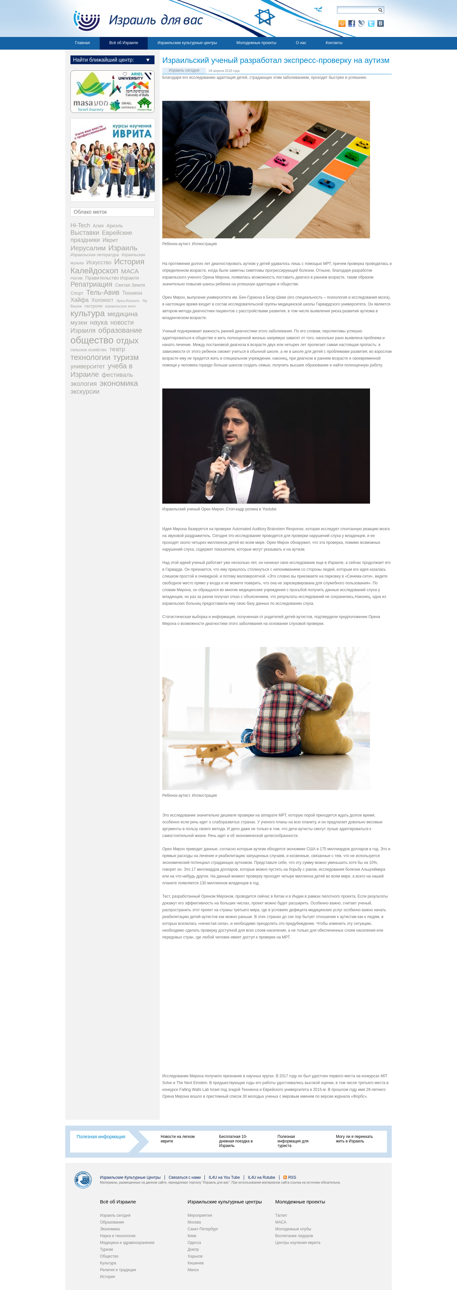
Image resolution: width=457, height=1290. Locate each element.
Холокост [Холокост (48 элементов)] (103, 300)
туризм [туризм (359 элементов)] (126, 357)
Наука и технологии (117, 1236)
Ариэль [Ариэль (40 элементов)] (114, 225)
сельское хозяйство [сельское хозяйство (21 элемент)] (88, 350)
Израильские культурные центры (187, 43)
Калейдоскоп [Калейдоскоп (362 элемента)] (94, 270)
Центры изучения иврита (297, 1242)
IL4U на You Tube (224, 1177)
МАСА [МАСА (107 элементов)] (130, 271)
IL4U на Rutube (261, 1177)
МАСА (280, 1222)
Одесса (194, 1242)
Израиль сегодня (184, 70)
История (107, 1276)
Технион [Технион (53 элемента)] (132, 293)
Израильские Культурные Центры (130, 1177)
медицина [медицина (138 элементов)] (122, 313)
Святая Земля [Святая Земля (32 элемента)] (130, 285)
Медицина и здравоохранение (127, 1242)
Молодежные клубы (293, 1229)
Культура (108, 1263)
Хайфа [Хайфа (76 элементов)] (79, 300)
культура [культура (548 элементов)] (87, 313)
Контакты (334, 43)
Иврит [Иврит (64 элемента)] (110, 240)
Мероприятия (200, 1215)
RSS (292, 1177)
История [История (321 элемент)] (129, 261)
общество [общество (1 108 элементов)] (92, 340)
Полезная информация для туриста (293, 1141)
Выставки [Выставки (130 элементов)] (84, 232)
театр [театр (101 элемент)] (117, 349)
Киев (192, 1236)
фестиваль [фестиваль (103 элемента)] (117, 374)
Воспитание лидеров (294, 1236)
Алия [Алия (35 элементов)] (98, 225)
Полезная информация (101, 1136)
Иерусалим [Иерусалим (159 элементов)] (88, 248)
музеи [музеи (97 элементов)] (78, 322)
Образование (112, 1222)
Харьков (195, 1256)
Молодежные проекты (257, 43)
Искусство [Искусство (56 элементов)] (98, 262)
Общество (109, 1256)
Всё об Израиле (123, 43)
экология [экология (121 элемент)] (83, 383)
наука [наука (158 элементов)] (99, 322)
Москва (194, 1222)
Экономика (110, 1229)
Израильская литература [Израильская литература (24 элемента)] (94, 254)
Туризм (106, 1249)
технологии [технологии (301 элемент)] (90, 357)
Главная (82, 43)
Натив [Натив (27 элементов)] (76, 278)
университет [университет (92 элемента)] (87, 366)
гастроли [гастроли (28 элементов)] (93, 306)
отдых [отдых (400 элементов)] (127, 340)
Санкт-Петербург (203, 1229)
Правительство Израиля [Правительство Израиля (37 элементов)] (112, 278)
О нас (301, 43)
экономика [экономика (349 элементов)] (119, 383)
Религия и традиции (118, 1270)
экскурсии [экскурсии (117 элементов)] (84, 391)
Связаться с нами (185, 1177)
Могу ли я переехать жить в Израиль (354, 1138)
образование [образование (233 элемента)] (120, 330)
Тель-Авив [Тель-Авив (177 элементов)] (102, 292)
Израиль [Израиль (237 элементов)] (123, 248)
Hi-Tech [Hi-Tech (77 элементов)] (80, 225)
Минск (193, 1270)
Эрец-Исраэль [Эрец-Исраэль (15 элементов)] (128, 301)
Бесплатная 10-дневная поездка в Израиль (236, 1141)
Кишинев (196, 1263)
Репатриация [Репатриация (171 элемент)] (91, 284)
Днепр (193, 1249)
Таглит (281, 1215)
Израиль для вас (134, 18)
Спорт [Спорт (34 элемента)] (76, 293)
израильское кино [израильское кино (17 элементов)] (120, 306)
